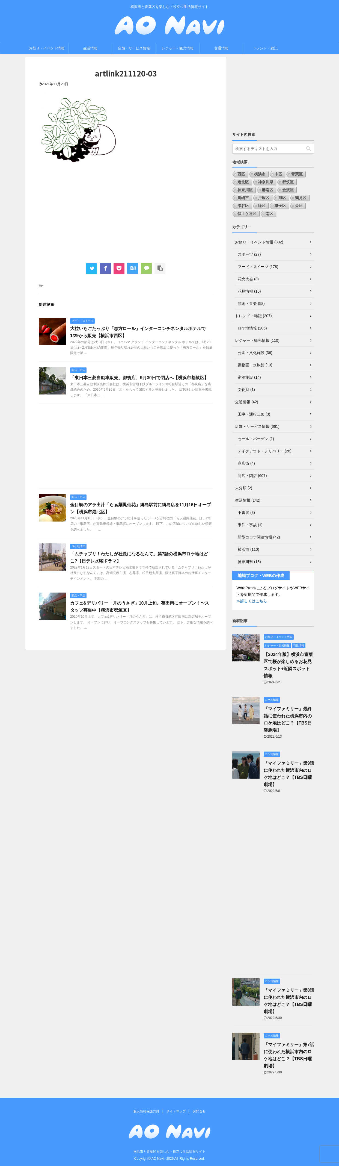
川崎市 (243, 198)
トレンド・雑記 (265, 48)
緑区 (262, 206)
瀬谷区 (243, 206)
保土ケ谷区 (247, 213)
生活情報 (90, 48)
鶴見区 (301, 198)
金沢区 (288, 190)
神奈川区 (245, 190)
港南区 (267, 190)
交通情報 (221, 48)
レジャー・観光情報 (178, 48)
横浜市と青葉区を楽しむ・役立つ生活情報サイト (169, 1151)
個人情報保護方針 (146, 1111)
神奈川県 (265, 182)
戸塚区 (263, 198)
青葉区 (297, 174)
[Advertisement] (126, 216)
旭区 (282, 198)
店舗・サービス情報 (134, 48)
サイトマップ (176, 1111)
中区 (278, 174)
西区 (241, 174)
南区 (269, 213)
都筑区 (288, 182)
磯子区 (280, 206)
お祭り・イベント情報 (46, 48)
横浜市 (260, 174)
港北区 (243, 182)
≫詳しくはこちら (251, 601)
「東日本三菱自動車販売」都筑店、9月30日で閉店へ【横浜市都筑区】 (139, 377)
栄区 (299, 206)
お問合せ (199, 1111)
